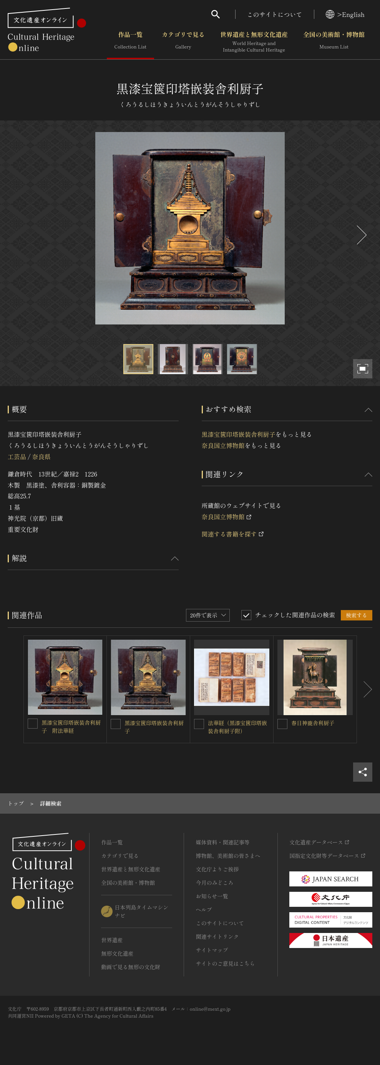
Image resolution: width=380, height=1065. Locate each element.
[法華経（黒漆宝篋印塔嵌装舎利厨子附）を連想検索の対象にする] (199, 724)
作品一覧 (130, 42)
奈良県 (41, 456)
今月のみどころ (214, 882)
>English (345, 14)
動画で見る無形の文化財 (130, 967)
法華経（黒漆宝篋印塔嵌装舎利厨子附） (237, 727)
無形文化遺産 (117, 953)
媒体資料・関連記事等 (222, 842)
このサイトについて (274, 14)
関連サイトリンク (217, 936)
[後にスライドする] (360, 235)
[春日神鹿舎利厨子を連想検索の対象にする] (282, 724)
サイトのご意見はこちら (225, 963)
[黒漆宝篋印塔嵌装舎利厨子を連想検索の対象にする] (116, 724)
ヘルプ (204, 909)
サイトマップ (212, 950)
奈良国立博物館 (223, 445)
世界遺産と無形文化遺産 (254, 42)
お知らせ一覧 (212, 896)
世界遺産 (112, 940)
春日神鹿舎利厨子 (312, 723)
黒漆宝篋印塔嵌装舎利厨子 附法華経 (71, 726)
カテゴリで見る (183, 42)
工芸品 (17, 456)
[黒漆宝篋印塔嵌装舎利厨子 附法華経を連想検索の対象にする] (33, 724)
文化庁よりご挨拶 (217, 869)
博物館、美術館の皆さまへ (228, 855)
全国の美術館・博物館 (334, 42)
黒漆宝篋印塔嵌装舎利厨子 (238, 434)
